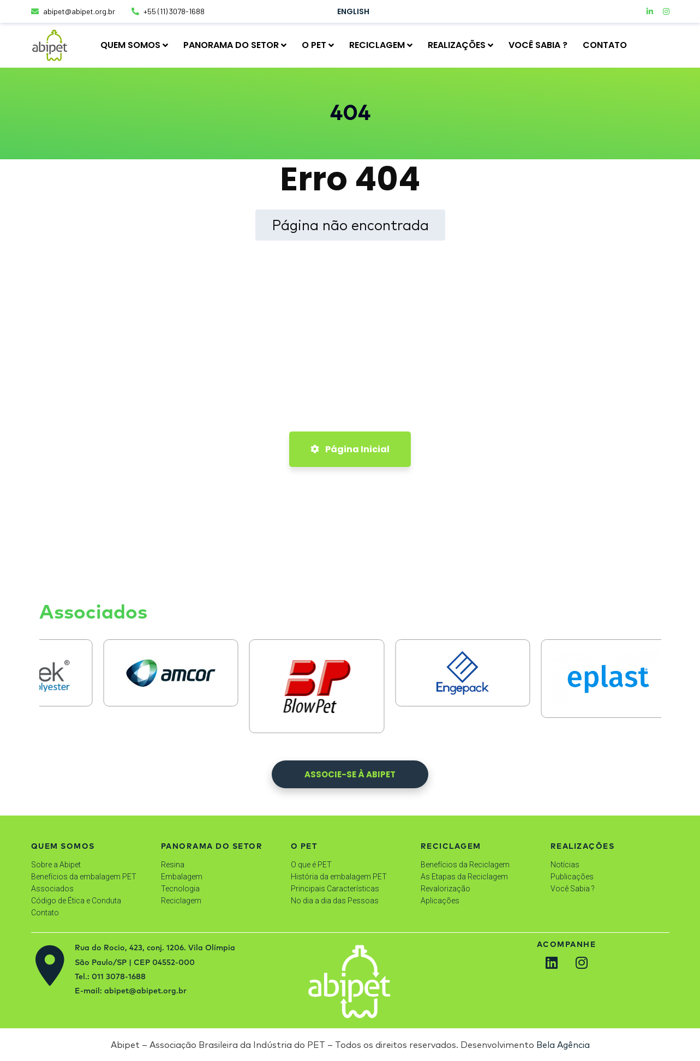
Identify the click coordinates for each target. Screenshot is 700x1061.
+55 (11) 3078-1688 (168, 11)
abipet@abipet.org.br (73, 11)
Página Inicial (350, 449)
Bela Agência (563, 1044)
